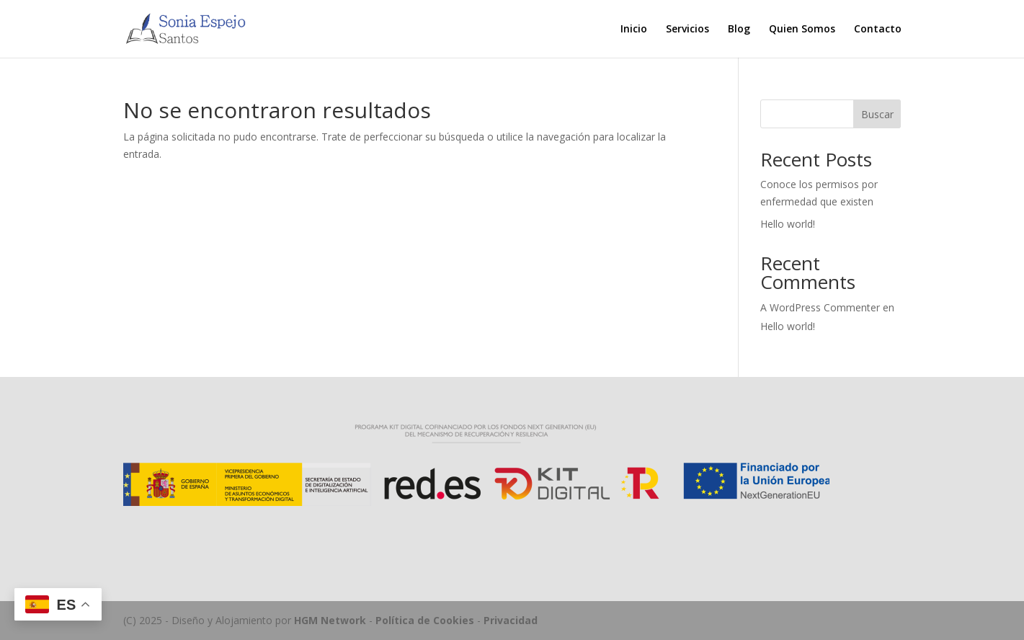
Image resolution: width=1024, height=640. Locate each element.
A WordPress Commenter (820, 307)
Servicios (687, 29)
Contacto (877, 29)
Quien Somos (802, 29)
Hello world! (787, 224)
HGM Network (330, 620)
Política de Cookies (424, 620)
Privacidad (511, 620)
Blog (739, 29)
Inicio (633, 29)
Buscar (877, 114)
